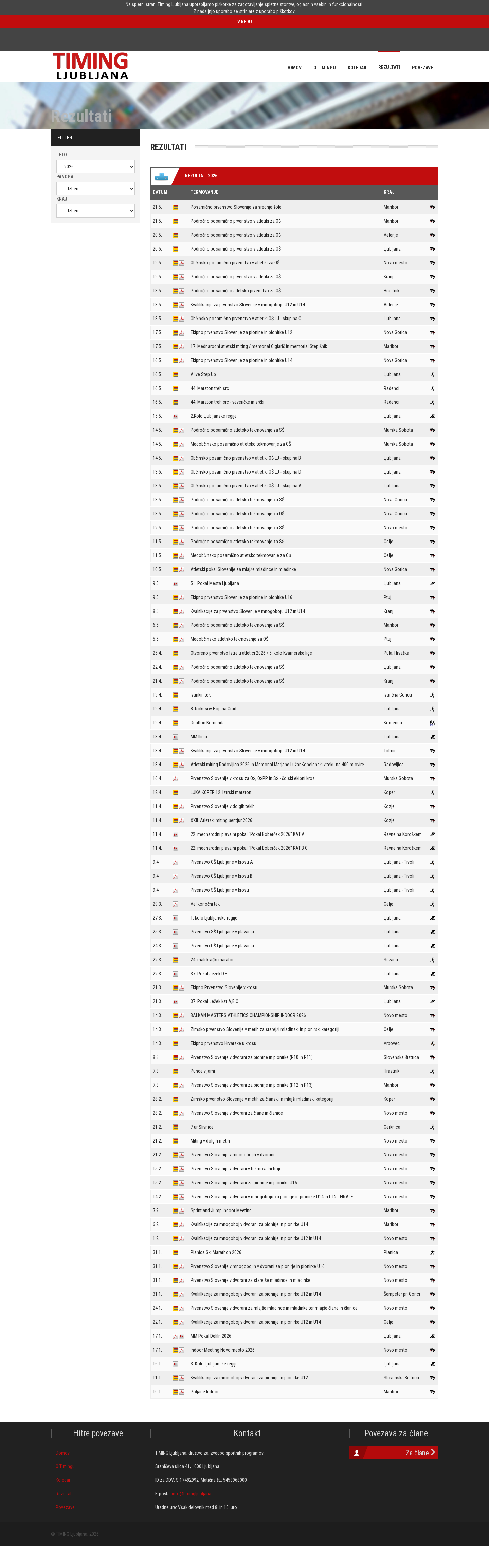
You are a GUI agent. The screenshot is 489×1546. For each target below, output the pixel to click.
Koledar (63, 1480)
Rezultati (64, 1493)
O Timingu (65, 1466)
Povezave (65, 1507)
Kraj (61, 199)
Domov (63, 1453)
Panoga (64, 176)
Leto (61, 154)
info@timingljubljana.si (194, 1493)
